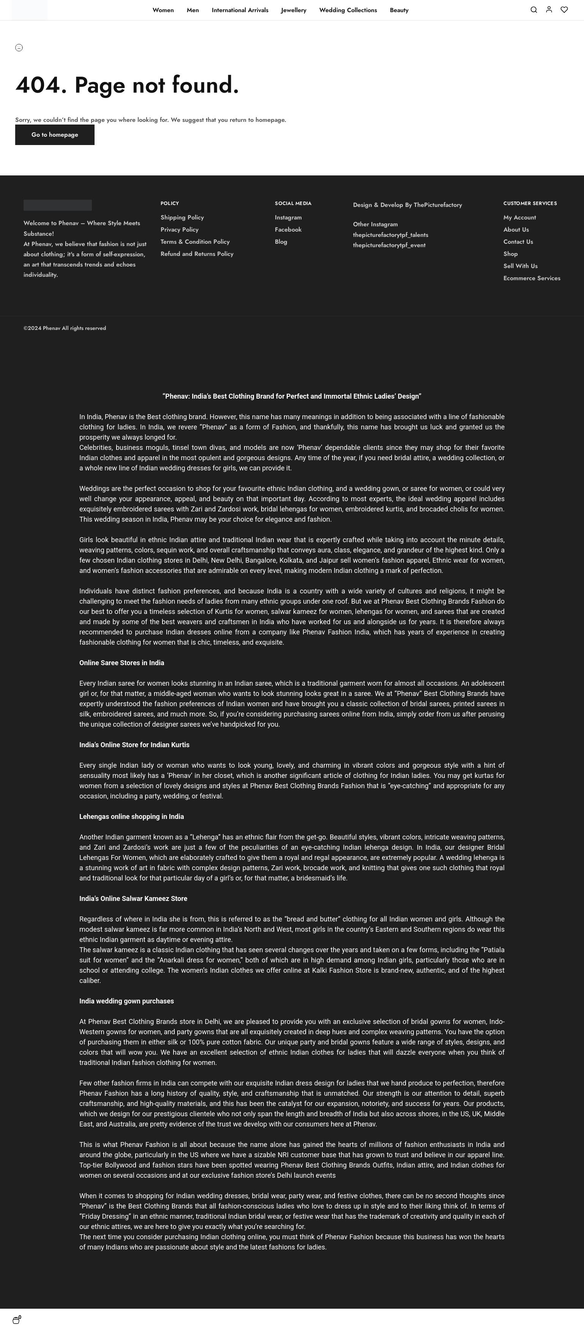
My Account (520, 217)
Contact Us (518, 241)
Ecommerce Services (532, 278)
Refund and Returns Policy (197, 253)
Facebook (288, 229)
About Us (516, 229)
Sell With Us (521, 266)
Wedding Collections (348, 10)
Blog (281, 241)
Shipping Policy (182, 217)
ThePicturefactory (438, 204)
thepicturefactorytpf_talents (390, 234)
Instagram (288, 217)
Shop (511, 253)
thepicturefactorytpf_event (389, 245)
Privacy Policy (180, 229)
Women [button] (163, 10)
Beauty (399, 10)
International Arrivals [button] (240, 10)
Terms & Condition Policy (195, 241)
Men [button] (193, 10)
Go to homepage (55, 134)
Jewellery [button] (293, 10)
